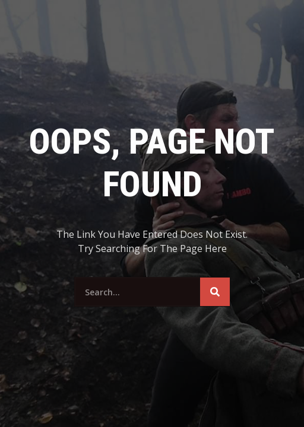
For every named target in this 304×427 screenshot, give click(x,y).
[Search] (215, 292)
